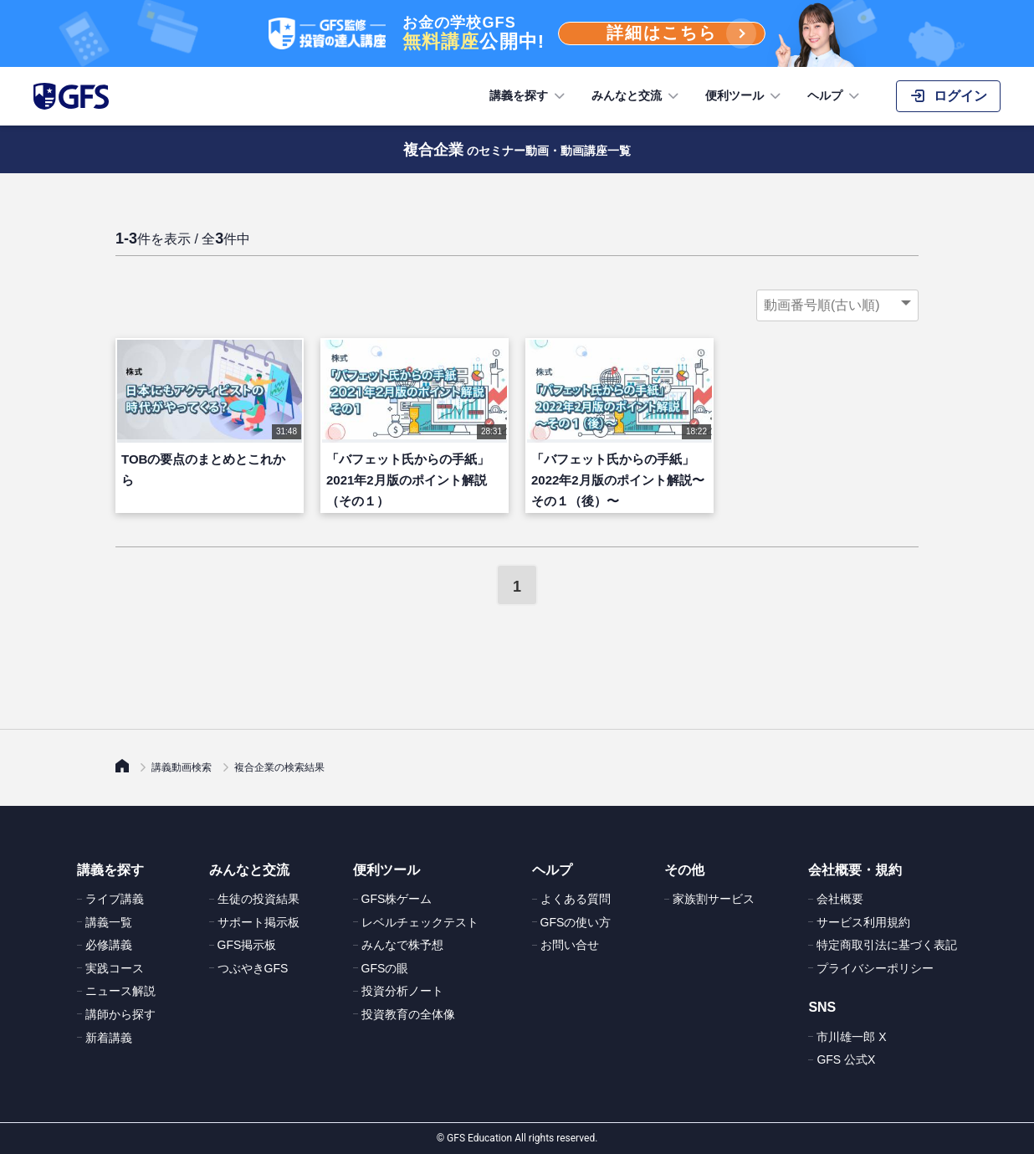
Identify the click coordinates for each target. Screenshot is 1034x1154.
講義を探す (528, 96)
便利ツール (744, 96)
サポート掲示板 (258, 922)
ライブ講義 (114, 898)
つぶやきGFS (253, 968)
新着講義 (108, 1037)
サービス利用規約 (863, 922)
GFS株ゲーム (397, 898)
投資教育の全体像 (408, 1014)
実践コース (114, 968)
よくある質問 (575, 898)
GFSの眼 (385, 968)
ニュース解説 (120, 991)
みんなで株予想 (402, 944)
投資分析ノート (402, 991)
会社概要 (839, 898)
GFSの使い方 (576, 922)
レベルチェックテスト (420, 922)
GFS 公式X (845, 1059)
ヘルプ (835, 96)
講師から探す (120, 1014)
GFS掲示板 (247, 944)
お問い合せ (569, 944)
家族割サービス (714, 898)
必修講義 (108, 944)
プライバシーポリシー (875, 968)
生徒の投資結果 (258, 898)
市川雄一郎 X (851, 1037)
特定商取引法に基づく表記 (886, 944)
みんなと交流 (636, 96)
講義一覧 (108, 922)
